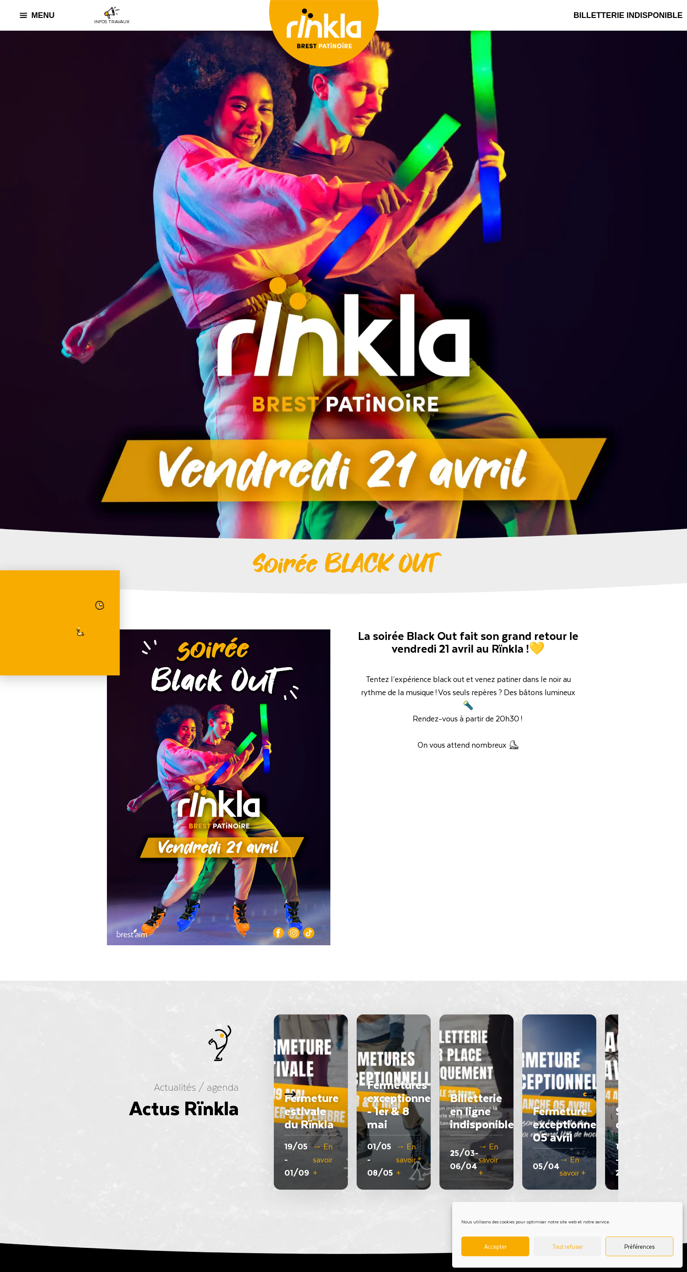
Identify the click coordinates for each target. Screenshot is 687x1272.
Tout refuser (567, 1246)
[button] (594, 1102)
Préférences (639, 1246)
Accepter (495, 1246)
